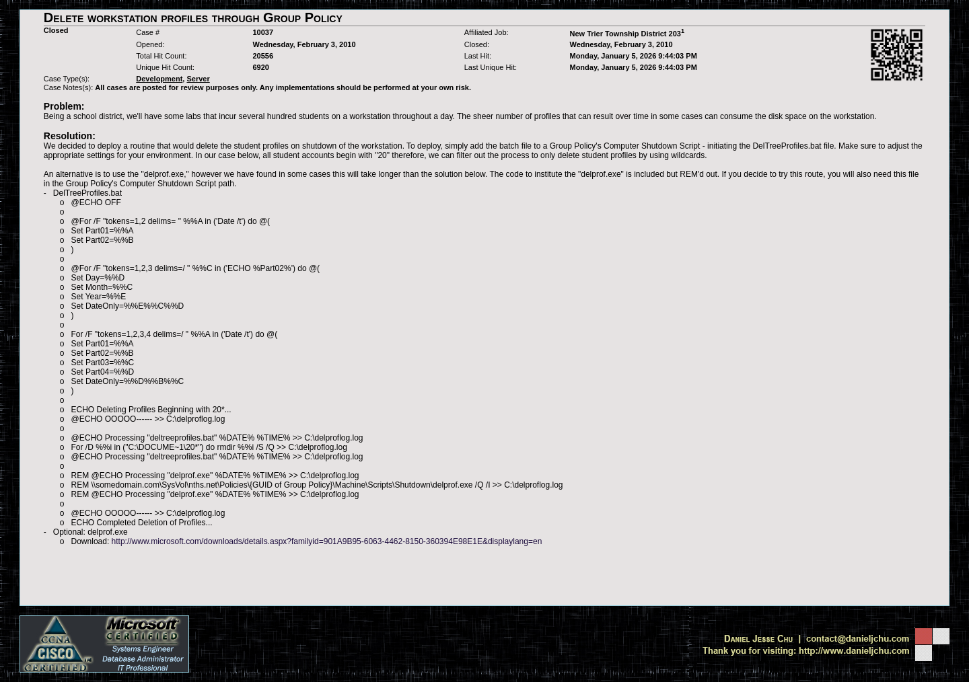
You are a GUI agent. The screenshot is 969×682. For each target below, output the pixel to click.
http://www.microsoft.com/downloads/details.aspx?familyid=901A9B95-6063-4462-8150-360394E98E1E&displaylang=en (327, 541)
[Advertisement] (484, 576)
